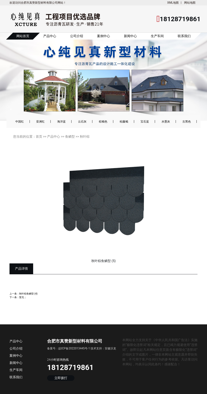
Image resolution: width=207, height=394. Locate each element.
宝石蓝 (144, 121)
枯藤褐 (124, 121)
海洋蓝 (61, 121)
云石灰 (82, 121)
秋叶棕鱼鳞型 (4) (28, 293)
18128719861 (70, 367)
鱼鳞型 (70, 136)
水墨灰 (166, 121)
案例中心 (103, 36)
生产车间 (157, 36)
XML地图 (173, 2)
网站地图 (189, 2)
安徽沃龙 (110, 348)
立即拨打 (60, 378)
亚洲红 (40, 121)
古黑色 (186, 121)
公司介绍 (76, 36)
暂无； (22, 297)
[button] (14, 79)
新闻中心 (130, 36)
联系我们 (184, 36)
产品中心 (49, 36)
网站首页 (22, 36)
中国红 (19, 121)
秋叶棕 (85, 136)
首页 (39, 136)
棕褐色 (103, 121)
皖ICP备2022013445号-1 (74, 348)
